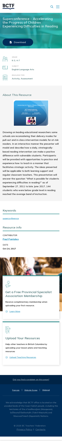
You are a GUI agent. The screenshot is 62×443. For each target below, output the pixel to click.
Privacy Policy (24, 429)
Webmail (46, 390)
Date (5, 245)
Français (15, 390)
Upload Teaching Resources (21, 357)
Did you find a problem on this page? (31, 379)
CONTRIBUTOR (10, 235)
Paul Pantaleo (11, 239)
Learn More (13, 311)
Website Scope (30, 390)
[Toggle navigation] (59, 8)
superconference (11, 218)
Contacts (40, 429)
